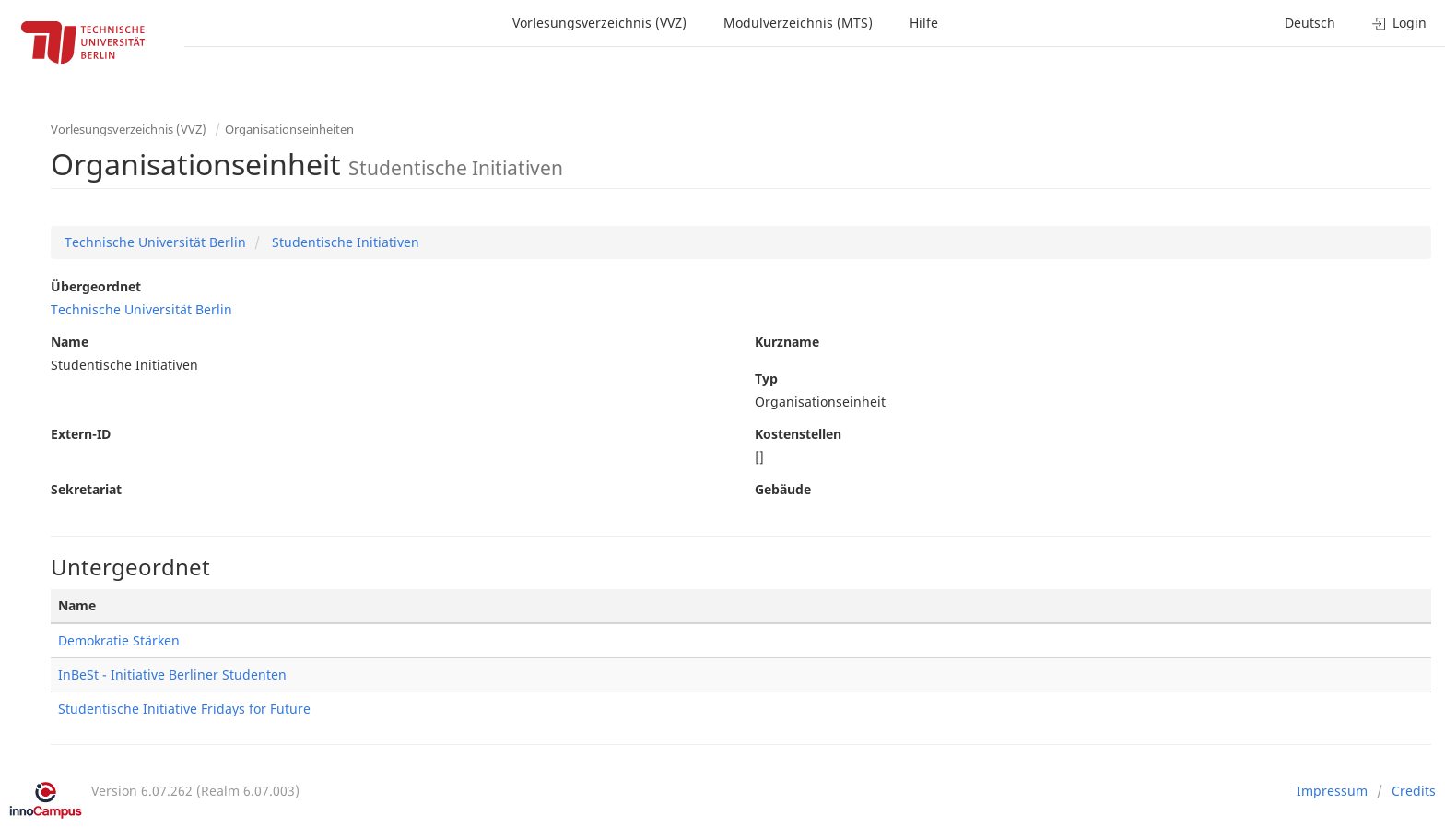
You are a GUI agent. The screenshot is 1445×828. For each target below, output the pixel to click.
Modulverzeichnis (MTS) (798, 22)
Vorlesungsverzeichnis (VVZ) (599, 22)
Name (69, 341)
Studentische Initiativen (343, 242)
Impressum (1332, 790)
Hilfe (924, 22)
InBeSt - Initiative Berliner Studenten (172, 674)
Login (1399, 22)
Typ (766, 378)
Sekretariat (86, 489)
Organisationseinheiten (289, 129)
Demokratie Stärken (119, 640)
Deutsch (1310, 22)
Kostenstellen (798, 434)
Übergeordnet (96, 286)
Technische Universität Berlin (155, 242)
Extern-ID (81, 434)
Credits (1414, 790)
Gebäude (783, 489)
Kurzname (787, 341)
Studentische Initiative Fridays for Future (184, 708)
